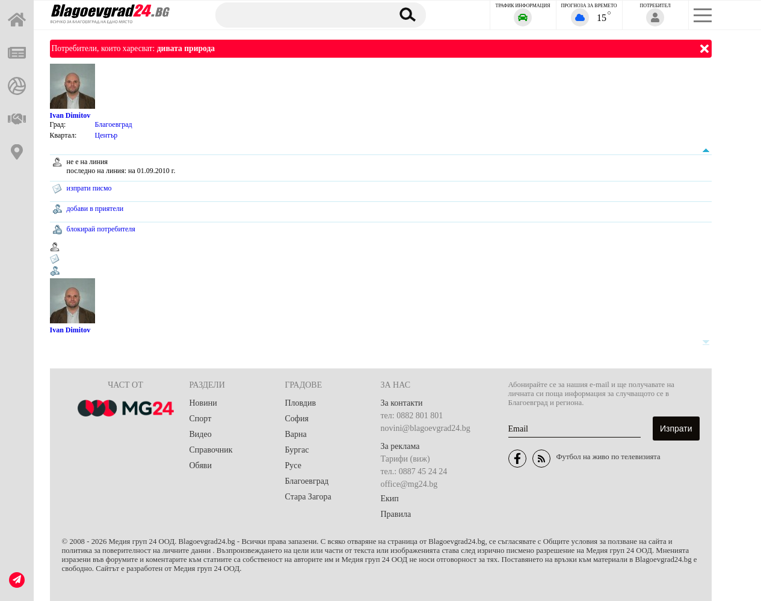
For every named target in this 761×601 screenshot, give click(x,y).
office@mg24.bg (409, 484)
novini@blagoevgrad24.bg (425, 428)
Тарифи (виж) (405, 458)
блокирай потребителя (101, 229)
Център (106, 135)
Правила (396, 514)
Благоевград (113, 124)
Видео (200, 434)
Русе (293, 465)
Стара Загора (308, 496)
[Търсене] (298, 14)
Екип (390, 498)
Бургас (297, 449)
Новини (203, 402)
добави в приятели (95, 208)
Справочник (211, 449)
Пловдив (300, 402)
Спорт (200, 418)
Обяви (200, 465)
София (297, 418)
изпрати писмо (89, 188)
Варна (296, 434)
